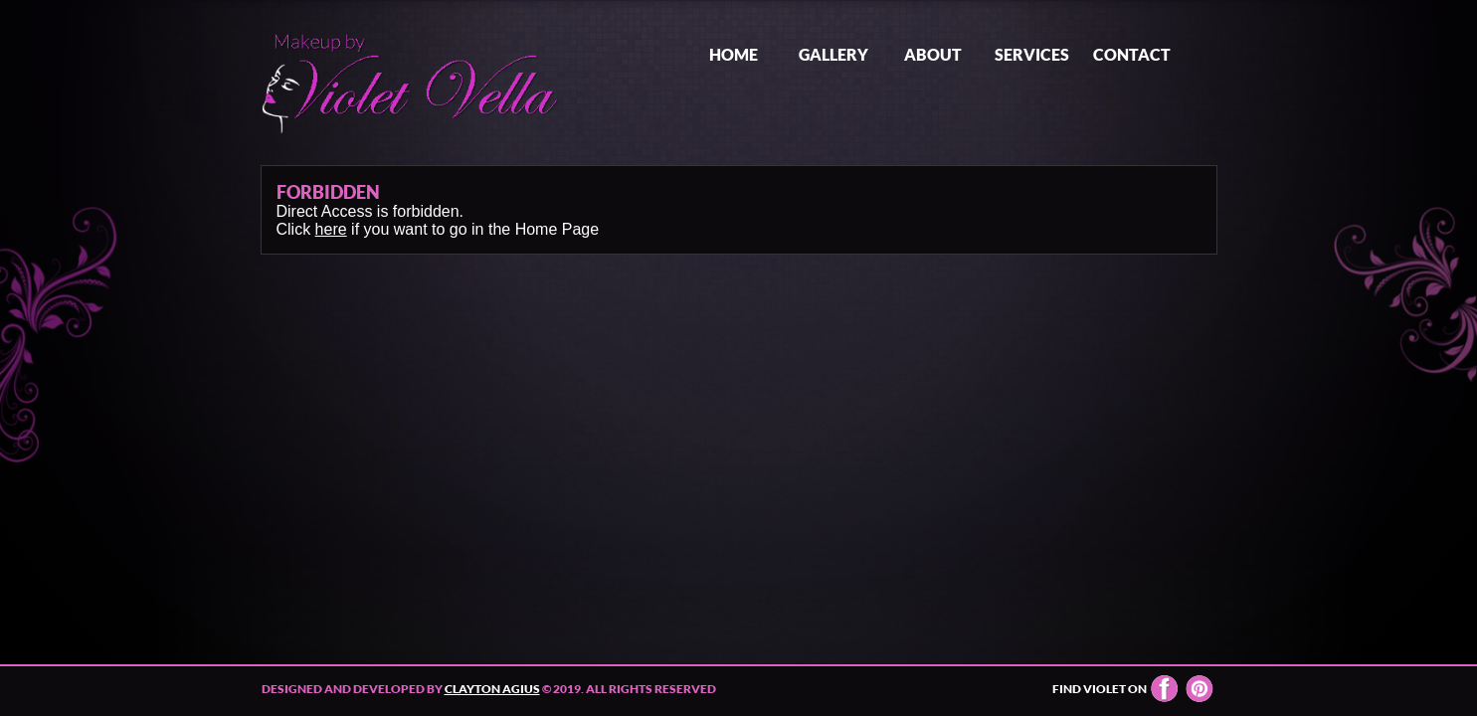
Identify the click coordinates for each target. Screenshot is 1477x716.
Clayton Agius (492, 688)
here (331, 229)
